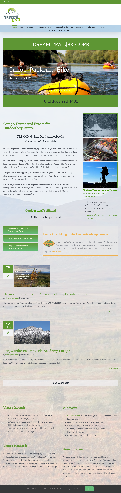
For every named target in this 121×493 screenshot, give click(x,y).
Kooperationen (73, 416)
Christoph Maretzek (12, 298)
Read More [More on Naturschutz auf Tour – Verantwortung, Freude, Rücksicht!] (113, 312)
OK (89, 489)
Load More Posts (60, 383)
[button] (68, 30)
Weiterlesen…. (58, 251)
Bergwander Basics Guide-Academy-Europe (36, 351)
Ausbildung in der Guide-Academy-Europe (79, 234)
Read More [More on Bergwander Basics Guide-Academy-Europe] (113, 369)
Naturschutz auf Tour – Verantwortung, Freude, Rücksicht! (48, 294)
